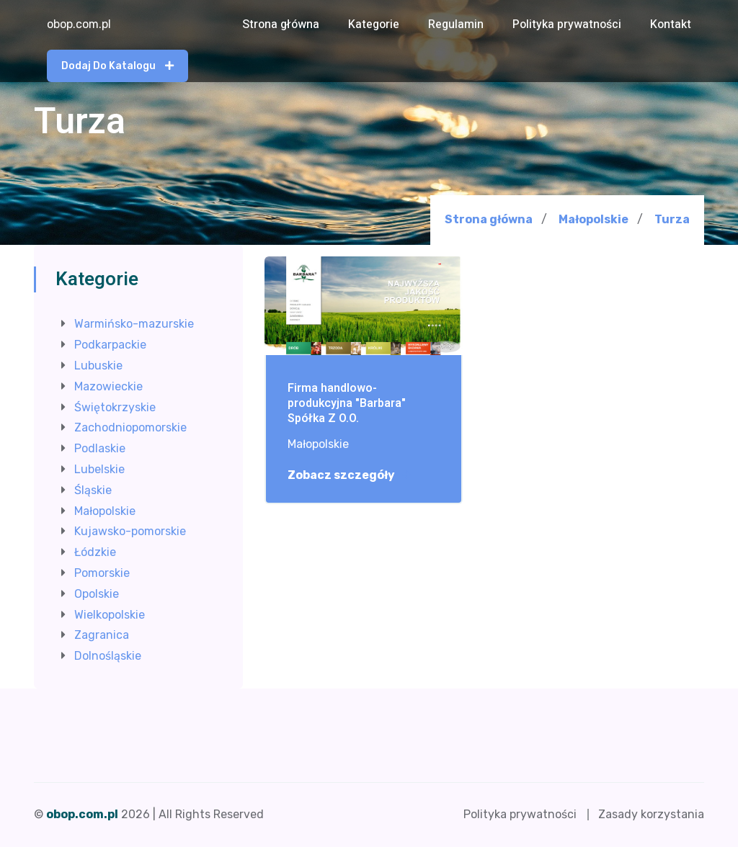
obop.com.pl (79, 24)
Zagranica (101, 635)
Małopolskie (593, 219)
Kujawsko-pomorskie (130, 531)
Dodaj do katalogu (117, 66)
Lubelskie (99, 469)
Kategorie (373, 24)
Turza (672, 219)
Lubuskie (98, 365)
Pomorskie (102, 573)
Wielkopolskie (109, 615)
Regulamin (456, 24)
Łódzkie (95, 552)
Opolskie (96, 594)
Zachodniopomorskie (130, 427)
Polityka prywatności (566, 24)
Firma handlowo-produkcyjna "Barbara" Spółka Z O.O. (347, 403)
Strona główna (280, 24)
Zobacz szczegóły (349, 475)
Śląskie (93, 490)
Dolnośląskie (107, 656)
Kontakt (670, 24)
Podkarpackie (110, 344)
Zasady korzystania (651, 814)
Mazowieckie (108, 386)
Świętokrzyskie (115, 407)
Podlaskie (99, 448)
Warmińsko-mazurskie (134, 324)
